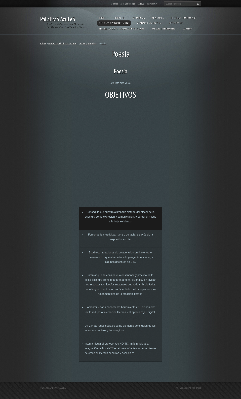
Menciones (158, 17)
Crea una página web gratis (188, 388)
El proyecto (119, 17)
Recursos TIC (176, 23)
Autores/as (139, 17)
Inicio (102, 17)
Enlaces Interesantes (163, 28)
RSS (142, 4)
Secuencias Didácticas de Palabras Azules (121, 28)
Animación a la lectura (149, 23)
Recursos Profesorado (183, 17)
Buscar (197, 3)
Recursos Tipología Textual (114, 23)
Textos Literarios (87, 43)
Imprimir (153, 4)
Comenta (187, 28)
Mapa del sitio (129, 4)
